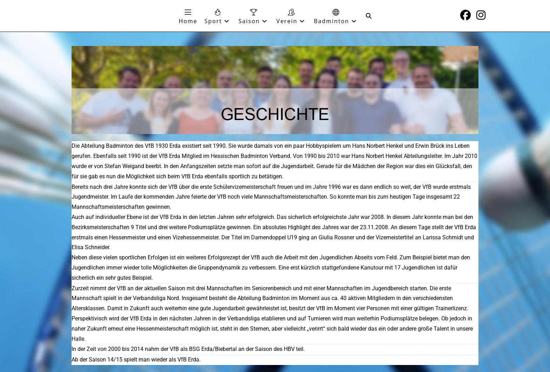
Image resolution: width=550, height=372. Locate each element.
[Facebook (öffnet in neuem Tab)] (465, 15)
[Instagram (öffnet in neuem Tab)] (481, 15)
